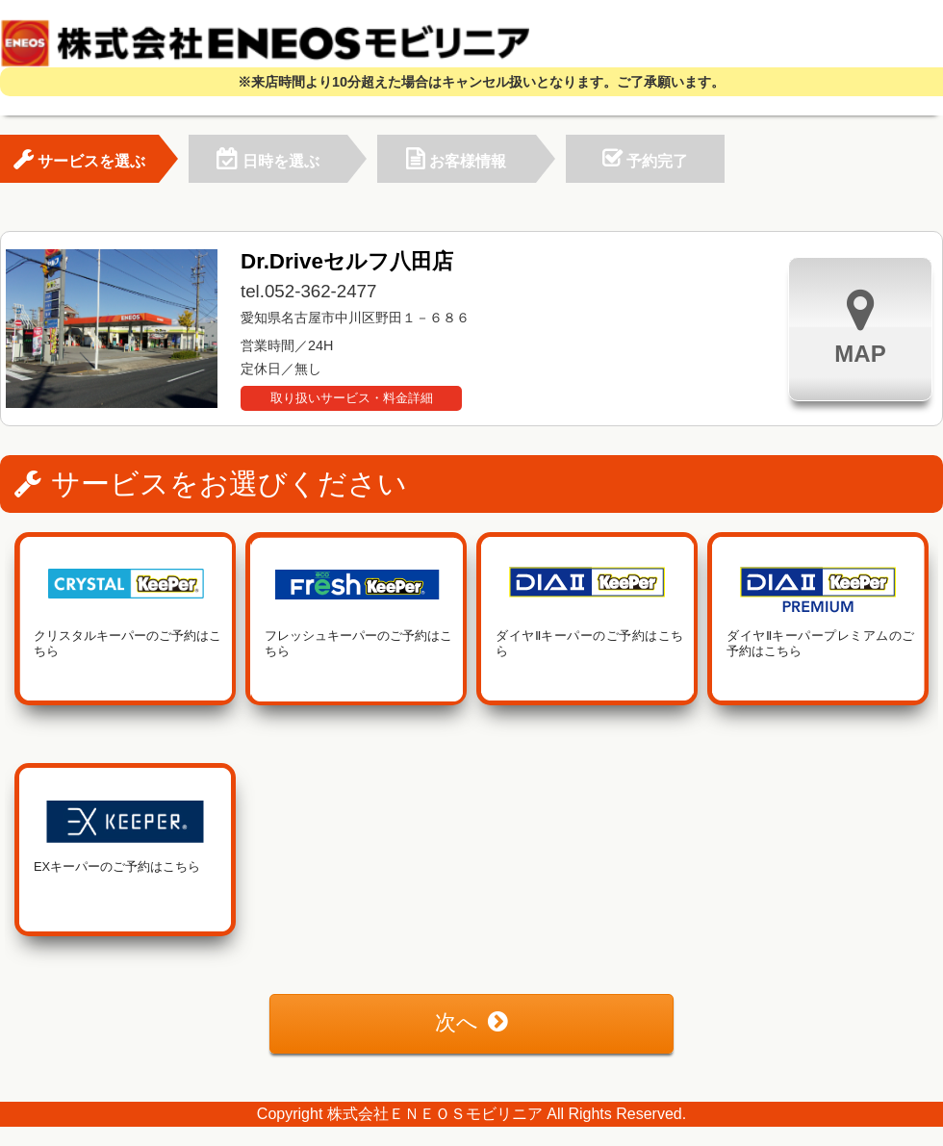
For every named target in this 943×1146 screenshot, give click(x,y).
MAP (859, 327)
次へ (471, 1022)
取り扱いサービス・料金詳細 (351, 398)
